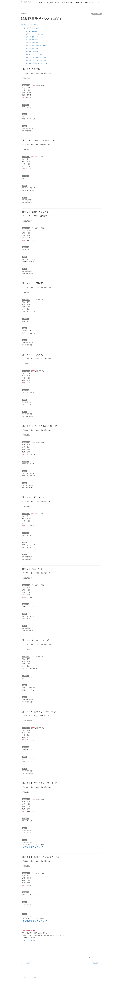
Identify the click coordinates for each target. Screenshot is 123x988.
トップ (98, 2)
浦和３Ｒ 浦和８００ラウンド (35, 37)
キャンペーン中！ (68, 2)
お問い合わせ (89, 2)
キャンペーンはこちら (31, 940)
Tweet (91, 958)
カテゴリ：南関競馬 (96, 13)
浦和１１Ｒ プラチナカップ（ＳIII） (37, 60)
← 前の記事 (26, 963)
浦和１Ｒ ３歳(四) (31, 31)
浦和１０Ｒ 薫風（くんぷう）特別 (36, 57)
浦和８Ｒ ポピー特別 (32, 51)
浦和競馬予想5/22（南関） (32, 28)
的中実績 (79, 2)
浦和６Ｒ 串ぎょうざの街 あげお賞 (36, 45)
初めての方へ (54, 2)
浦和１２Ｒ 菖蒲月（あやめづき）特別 (37, 63)
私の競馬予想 (26, 2)
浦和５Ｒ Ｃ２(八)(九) (32, 42)
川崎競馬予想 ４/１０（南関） (30, 24)
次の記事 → (97, 963)
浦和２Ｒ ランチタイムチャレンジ (36, 34)
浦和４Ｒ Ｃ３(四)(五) (32, 40)
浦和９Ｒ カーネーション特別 (35, 54)
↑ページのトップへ (26, 977)
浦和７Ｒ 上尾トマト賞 (33, 48)
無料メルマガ (43, 2)
